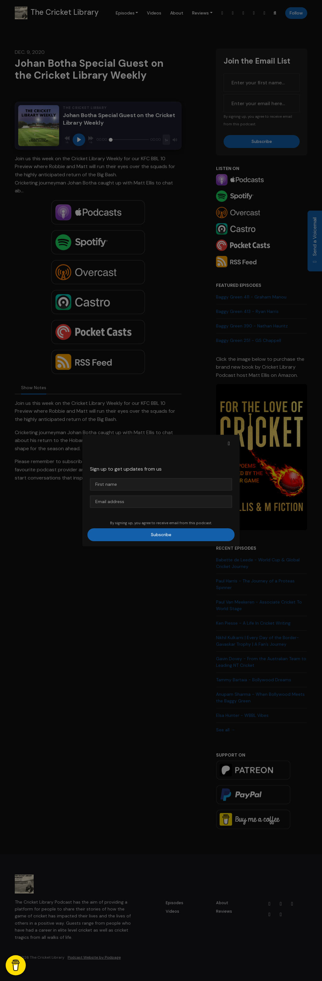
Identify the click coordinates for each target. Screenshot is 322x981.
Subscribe (161, 534)
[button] (229, 443)
